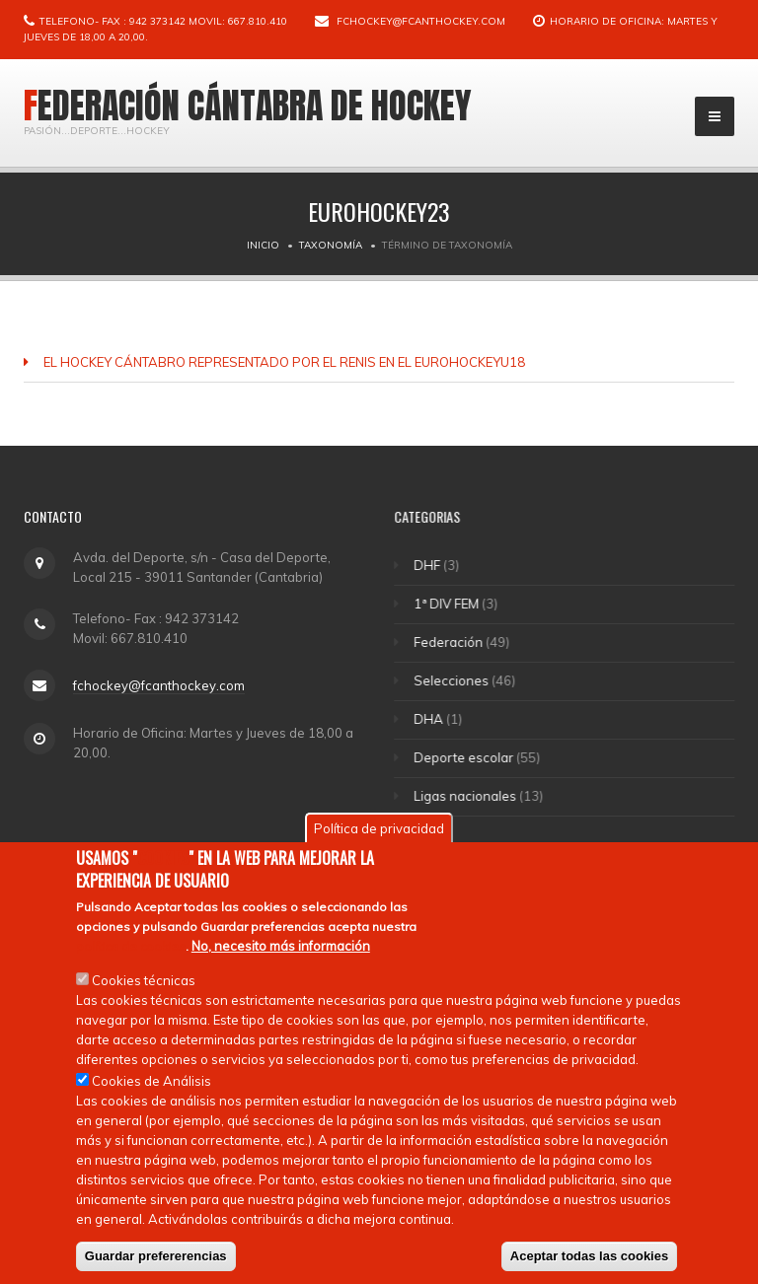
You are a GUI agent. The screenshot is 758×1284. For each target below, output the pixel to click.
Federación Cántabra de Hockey (248, 105)
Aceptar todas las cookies (589, 1256)
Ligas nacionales (467, 796)
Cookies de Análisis (151, 1082)
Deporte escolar (465, 757)
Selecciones (453, 680)
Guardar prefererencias (156, 1256)
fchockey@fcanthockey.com (421, 21)
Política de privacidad (379, 830)
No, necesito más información (280, 947)
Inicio (263, 245)
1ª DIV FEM (448, 603)
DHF (429, 565)
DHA (430, 719)
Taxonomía (330, 245)
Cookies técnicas (143, 981)
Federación (450, 642)
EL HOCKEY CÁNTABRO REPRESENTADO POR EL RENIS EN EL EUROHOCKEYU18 (284, 362)
